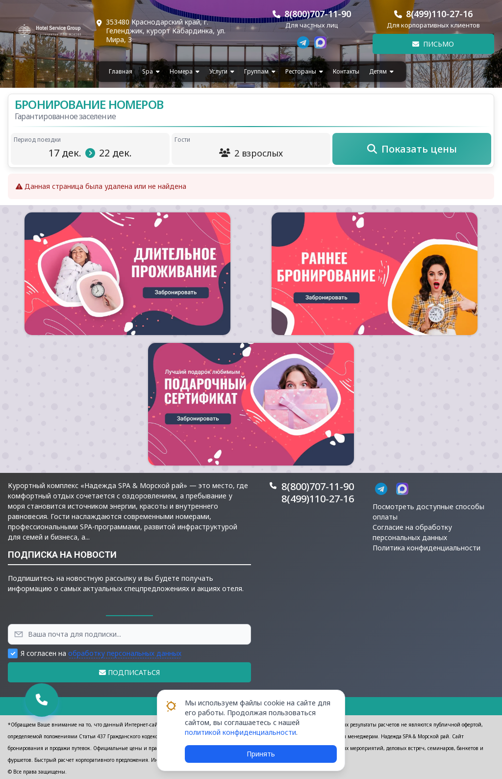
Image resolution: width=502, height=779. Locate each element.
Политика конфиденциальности (426, 547)
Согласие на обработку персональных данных (412, 532)
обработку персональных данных (124, 653)
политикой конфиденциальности (240, 732)
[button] (127, 273)
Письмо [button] (433, 44)
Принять (261, 753)
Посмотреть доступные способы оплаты (428, 511)
